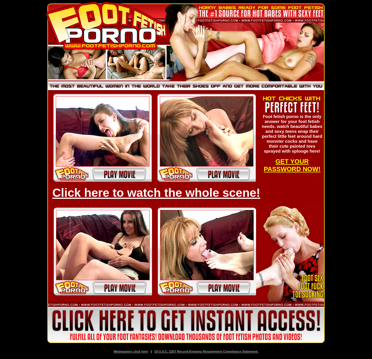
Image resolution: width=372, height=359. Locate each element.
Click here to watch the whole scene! (156, 192)
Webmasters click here (131, 351)
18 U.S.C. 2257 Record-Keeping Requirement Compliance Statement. (206, 351)
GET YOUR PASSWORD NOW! (292, 165)
